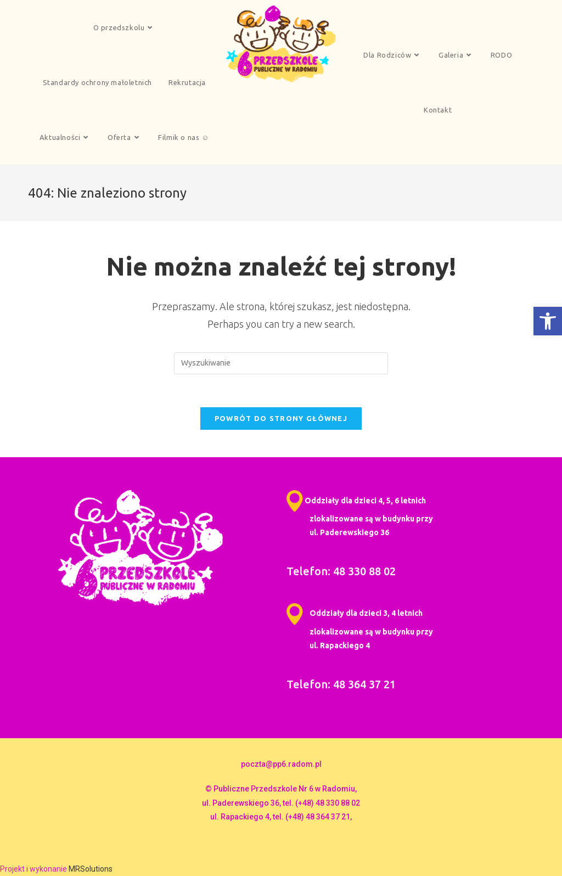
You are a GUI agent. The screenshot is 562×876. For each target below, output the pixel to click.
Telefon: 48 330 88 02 (341, 571)
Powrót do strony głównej (281, 418)
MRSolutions (91, 868)
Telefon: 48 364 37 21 (341, 684)
